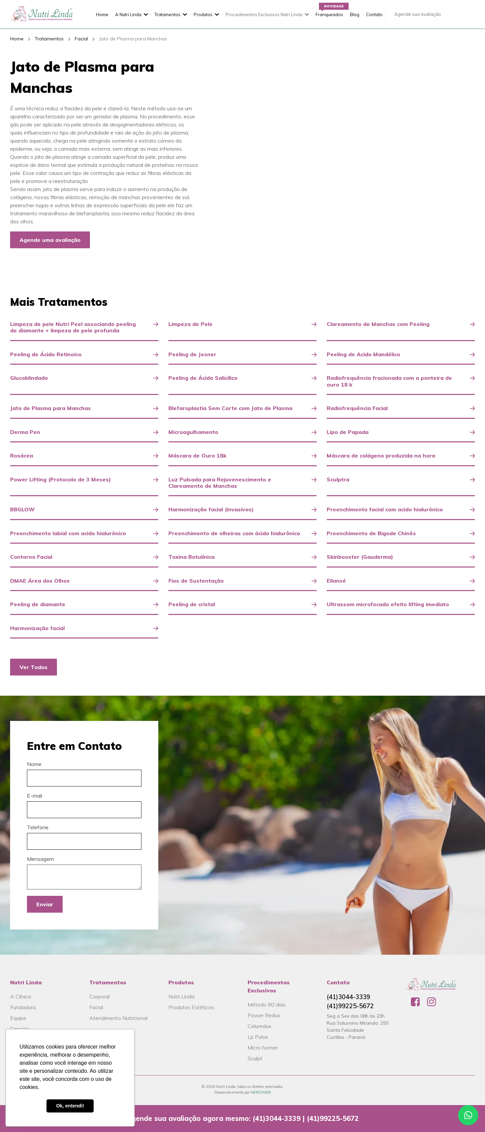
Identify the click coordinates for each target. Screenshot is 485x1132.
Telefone (37, 827)
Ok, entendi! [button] (70, 1105)
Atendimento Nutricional (118, 1018)
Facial (81, 39)
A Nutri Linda (128, 14)
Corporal (99, 996)
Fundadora (23, 1007)
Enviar (44, 904)
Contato (374, 14)
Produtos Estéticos (191, 1007)
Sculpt (255, 1058)
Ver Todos (33, 667)
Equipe (18, 1018)
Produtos (203, 14)
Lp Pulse (258, 1036)
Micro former (263, 1047)
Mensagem (40, 858)
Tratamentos (168, 14)
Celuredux (259, 1026)
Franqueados (329, 14)
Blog (354, 14)
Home (102, 14)
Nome (34, 764)
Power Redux (264, 1015)
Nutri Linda (181, 996)
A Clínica (20, 996)
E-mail (34, 795)
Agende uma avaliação (50, 239)
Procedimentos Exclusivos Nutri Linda (264, 14)
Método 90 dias (267, 1004)
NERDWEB (261, 1092)
